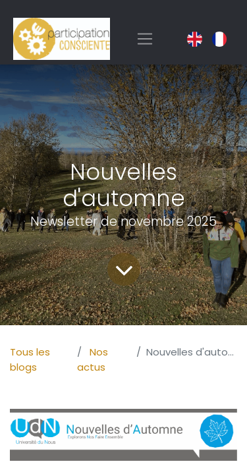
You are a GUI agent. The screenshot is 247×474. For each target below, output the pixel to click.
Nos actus (92, 359)
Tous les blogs (30, 359)
